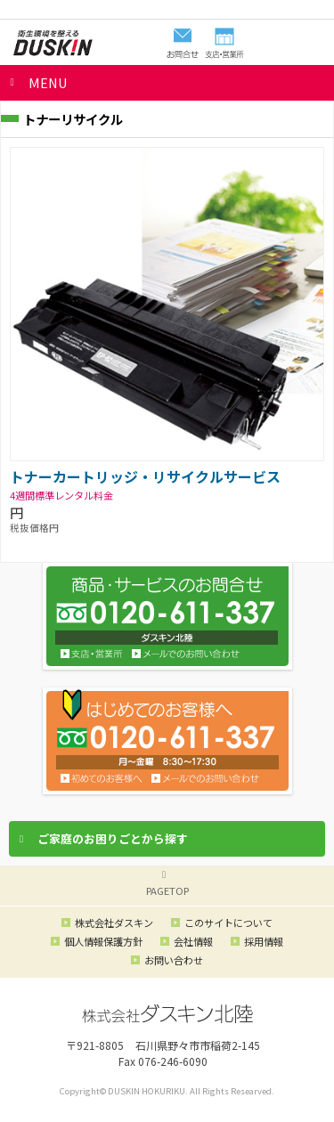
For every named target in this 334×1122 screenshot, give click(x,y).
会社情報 (193, 941)
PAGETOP (167, 890)
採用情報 (263, 941)
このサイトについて (228, 922)
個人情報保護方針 (103, 941)
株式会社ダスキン (114, 922)
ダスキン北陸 (52, 42)
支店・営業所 (92, 653)
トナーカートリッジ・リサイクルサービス (145, 476)
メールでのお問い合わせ (205, 778)
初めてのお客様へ (102, 778)
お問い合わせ (186, 653)
